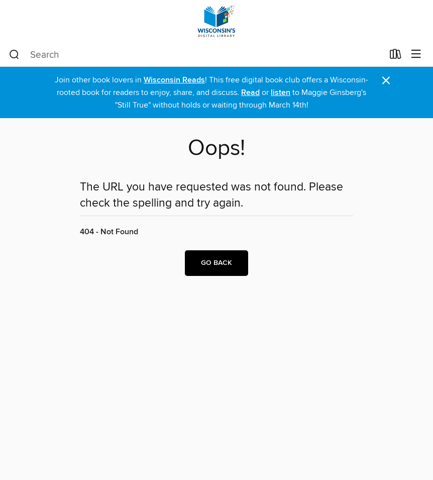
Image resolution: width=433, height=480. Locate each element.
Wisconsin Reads (174, 80)
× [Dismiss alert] (386, 80)
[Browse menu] (416, 54)
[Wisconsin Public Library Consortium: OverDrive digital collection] (216, 21)
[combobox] (196, 55)
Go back (216, 262)
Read (250, 92)
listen (280, 92)
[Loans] (395, 56)
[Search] (14, 55)
